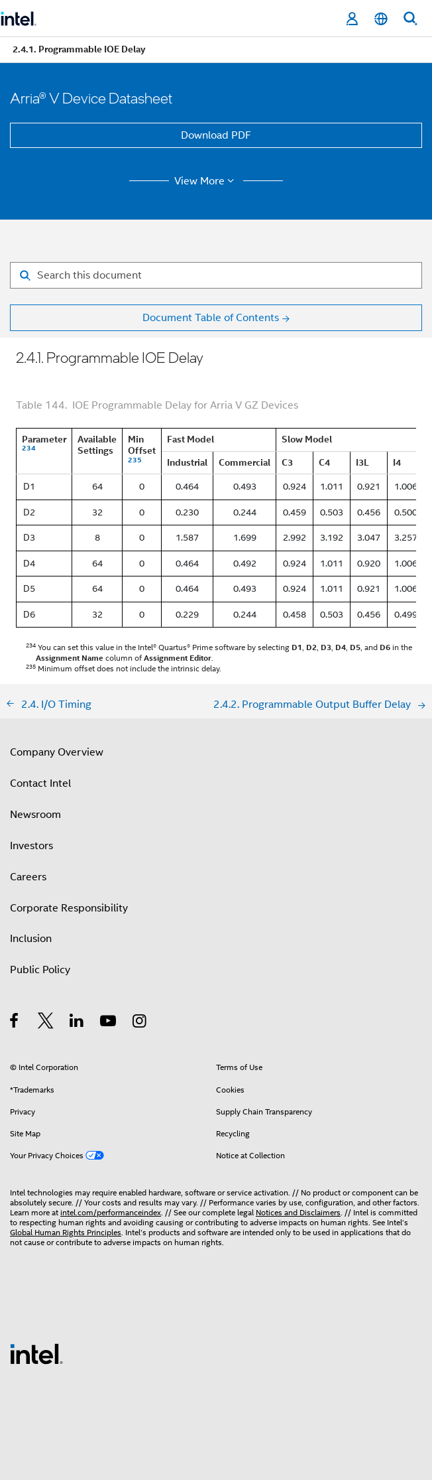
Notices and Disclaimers (298, 1212)
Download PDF (216, 135)
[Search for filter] (216, 275)
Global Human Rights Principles (65, 1232)
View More (206, 181)
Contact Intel (40, 783)
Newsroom (35, 814)
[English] (381, 19)
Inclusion (31, 938)
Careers (28, 877)
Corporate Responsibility (69, 908)
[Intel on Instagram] (140, 1023)
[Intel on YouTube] (109, 1023)
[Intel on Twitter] (46, 1023)
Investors (31, 845)
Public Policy (40, 969)
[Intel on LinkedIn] (77, 1023)
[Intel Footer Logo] (36, 1353)
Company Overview (56, 752)
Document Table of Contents (210, 317)
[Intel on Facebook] (15, 1023)
